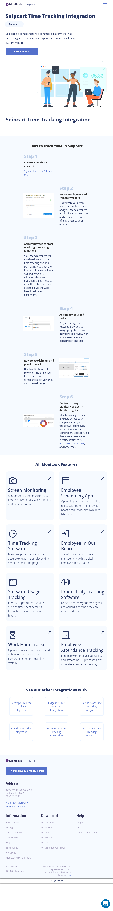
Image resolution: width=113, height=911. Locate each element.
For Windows (48, 850)
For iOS (45, 871)
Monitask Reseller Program (20, 886)
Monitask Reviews (11, 832)
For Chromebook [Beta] (54, 876)
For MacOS (47, 855)
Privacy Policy (12, 894)
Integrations (12, 876)
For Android (47, 866)
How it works (13, 850)
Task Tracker (13, 866)
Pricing (9, 855)
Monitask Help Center (88, 861)
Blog (8, 871)
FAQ (78, 855)
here (69, 903)
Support (80, 850)
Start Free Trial (22, 51)
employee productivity (73, 455)
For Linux (46, 861)
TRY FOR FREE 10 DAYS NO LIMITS (27, 799)
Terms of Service (15, 861)
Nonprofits (12, 881)
